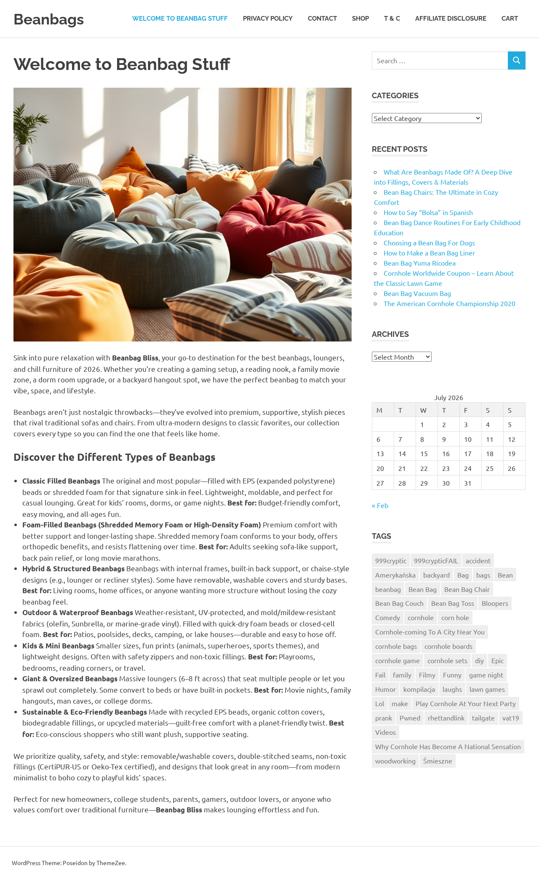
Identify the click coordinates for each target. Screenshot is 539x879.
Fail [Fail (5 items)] (380, 674)
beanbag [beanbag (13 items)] (388, 589)
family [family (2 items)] (402, 674)
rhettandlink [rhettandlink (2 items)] (446, 717)
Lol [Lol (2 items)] (379, 703)
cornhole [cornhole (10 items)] (421, 617)
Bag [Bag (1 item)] (463, 574)
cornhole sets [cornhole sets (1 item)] (447, 660)
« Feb (380, 505)
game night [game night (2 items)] (486, 674)
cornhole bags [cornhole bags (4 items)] (396, 646)
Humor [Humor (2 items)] (385, 689)
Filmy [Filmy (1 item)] (427, 674)
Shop (360, 18)
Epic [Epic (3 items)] (497, 660)
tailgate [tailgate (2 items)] (483, 717)
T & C (392, 18)
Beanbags (52, 18)
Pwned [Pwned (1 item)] (410, 717)
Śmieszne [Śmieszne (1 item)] (437, 760)
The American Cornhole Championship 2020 (449, 303)
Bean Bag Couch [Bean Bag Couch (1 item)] (399, 603)
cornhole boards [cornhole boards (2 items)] (448, 646)
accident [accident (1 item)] (478, 560)
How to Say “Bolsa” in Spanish (428, 212)
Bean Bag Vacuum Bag (417, 293)
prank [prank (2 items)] (383, 717)
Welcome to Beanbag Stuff (180, 18)
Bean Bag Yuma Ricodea (420, 262)
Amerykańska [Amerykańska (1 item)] (395, 574)
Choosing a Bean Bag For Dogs (429, 242)
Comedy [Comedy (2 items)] (387, 617)
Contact (322, 18)
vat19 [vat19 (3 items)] (510, 717)
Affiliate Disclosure (450, 18)
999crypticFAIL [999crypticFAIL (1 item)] (436, 560)
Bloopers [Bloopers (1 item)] (495, 603)
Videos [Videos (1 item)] (385, 732)
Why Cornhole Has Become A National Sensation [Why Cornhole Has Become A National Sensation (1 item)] (448, 746)
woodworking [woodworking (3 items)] (395, 760)
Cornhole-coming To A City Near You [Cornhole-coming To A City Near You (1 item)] (430, 631)
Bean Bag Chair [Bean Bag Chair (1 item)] (467, 589)
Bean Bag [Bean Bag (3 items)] (422, 589)
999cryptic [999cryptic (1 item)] (390, 560)
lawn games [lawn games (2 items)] (487, 689)
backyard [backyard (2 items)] (436, 574)
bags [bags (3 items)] (483, 574)
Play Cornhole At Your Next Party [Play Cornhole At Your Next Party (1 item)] (466, 703)
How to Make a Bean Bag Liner (429, 252)
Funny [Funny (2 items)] (452, 674)
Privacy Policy (268, 18)
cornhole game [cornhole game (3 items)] (397, 660)
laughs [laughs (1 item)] (452, 689)
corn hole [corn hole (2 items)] (455, 617)
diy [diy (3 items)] (479, 660)
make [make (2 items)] (400, 703)
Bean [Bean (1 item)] (505, 574)
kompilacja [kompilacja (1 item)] (419, 689)
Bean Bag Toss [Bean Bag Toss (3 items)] (452, 603)
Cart (510, 18)
